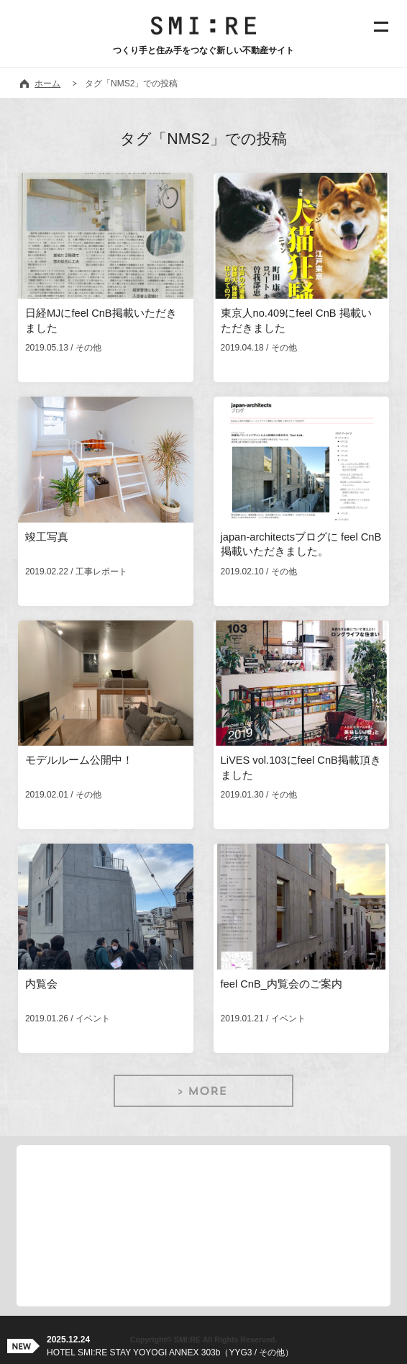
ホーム (47, 83)
